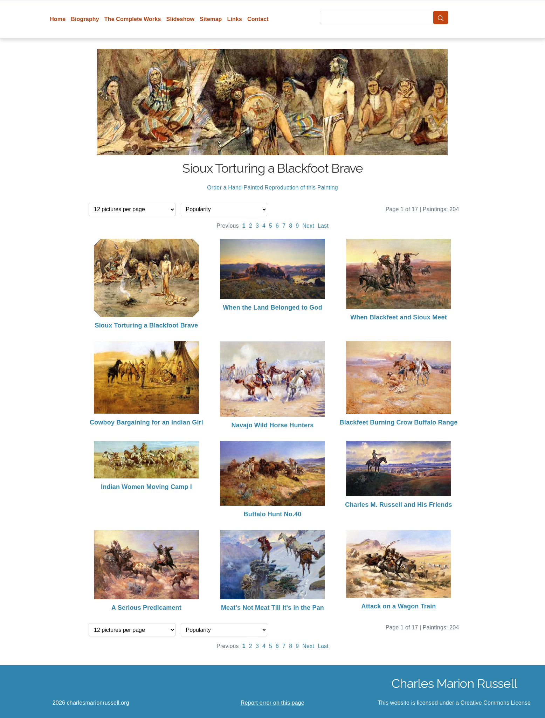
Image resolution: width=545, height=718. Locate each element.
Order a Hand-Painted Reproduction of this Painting (272, 188)
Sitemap (211, 19)
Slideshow (180, 19)
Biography (85, 19)
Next (308, 226)
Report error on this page (272, 703)
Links (234, 19)
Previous (227, 226)
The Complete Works (132, 19)
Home (57, 19)
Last (323, 226)
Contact (258, 19)
